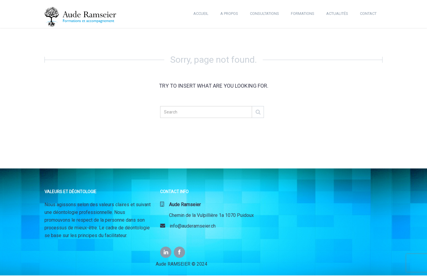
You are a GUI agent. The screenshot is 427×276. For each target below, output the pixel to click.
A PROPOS (229, 13)
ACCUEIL (200, 13)
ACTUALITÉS (337, 13)
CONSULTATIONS (264, 13)
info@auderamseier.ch (188, 226)
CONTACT (368, 13)
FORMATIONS (302, 13)
